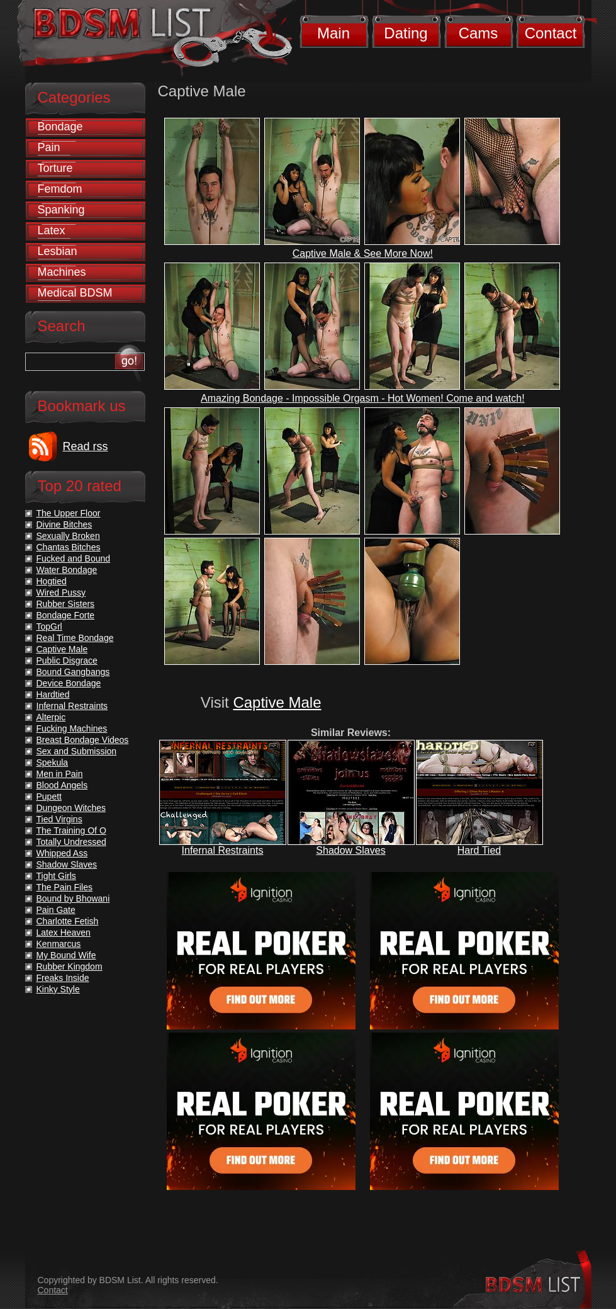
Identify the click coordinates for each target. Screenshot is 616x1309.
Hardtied (53, 694)
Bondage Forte (65, 615)
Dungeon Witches (71, 808)
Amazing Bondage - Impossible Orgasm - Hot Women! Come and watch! (363, 398)
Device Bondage (68, 683)
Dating (405, 33)
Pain (49, 147)
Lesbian (57, 251)
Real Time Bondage (75, 638)
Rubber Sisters (65, 604)
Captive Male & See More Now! (363, 253)
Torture (55, 168)
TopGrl (49, 626)
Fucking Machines (72, 728)
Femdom (60, 189)
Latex (51, 230)
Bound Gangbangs (73, 672)
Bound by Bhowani (73, 898)
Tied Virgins (59, 819)
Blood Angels (62, 785)
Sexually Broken (68, 536)
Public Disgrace (67, 660)
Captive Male (277, 702)
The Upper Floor (68, 513)
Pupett (49, 796)
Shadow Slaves (350, 850)
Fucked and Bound (73, 558)
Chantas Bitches (68, 547)
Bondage (60, 126)
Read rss (85, 446)
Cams (478, 33)
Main (333, 33)
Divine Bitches (64, 524)
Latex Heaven (63, 932)
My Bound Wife (66, 955)
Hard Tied (479, 850)
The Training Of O (71, 830)
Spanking (61, 209)
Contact (551, 33)
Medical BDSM (75, 292)
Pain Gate (56, 910)
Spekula (52, 762)
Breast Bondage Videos (82, 740)
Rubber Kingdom (69, 966)
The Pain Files (64, 887)
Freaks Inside (62, 978)
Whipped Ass (62, 853)
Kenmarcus (58, 944)
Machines (62, 272)
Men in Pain (59, 774)
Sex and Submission (76, 751)
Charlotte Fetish (67, 921)
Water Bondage (67, 570)
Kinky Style (58, 989)
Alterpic (51, 717)
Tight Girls (56, 876)
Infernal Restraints (223, 850)
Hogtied (51, 581)
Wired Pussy (61, 592)
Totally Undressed (71, 842)
